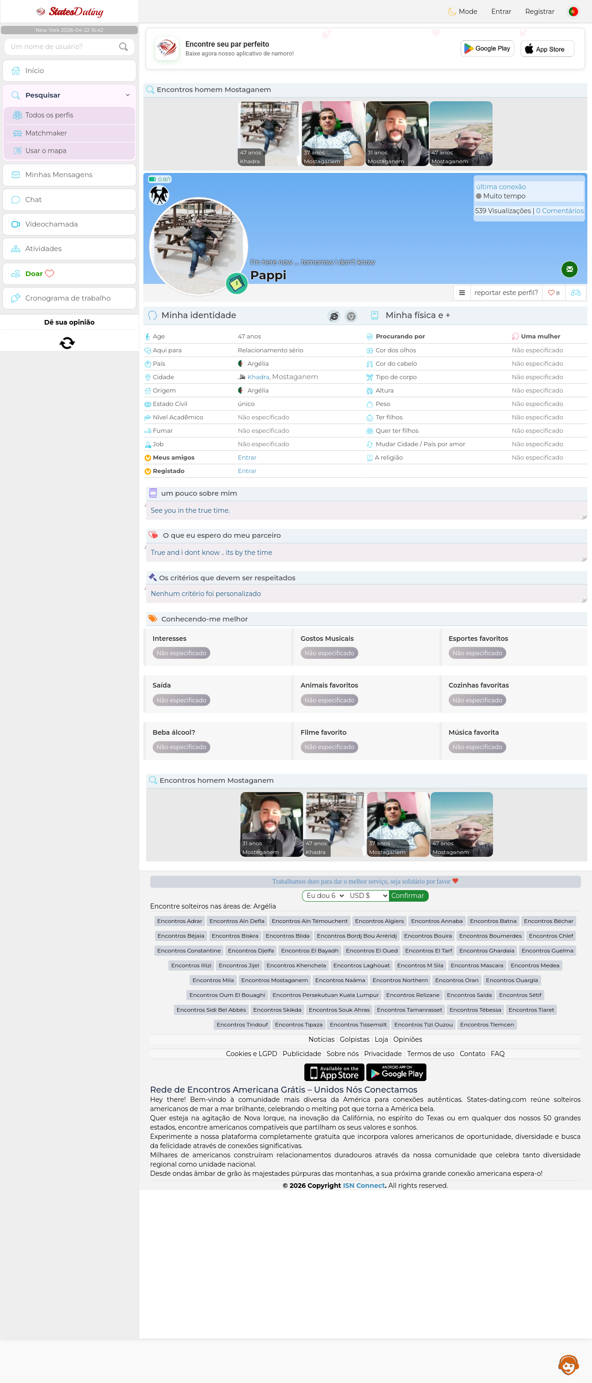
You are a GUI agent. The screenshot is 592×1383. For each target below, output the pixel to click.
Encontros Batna (493, 1113)
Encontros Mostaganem (274, 1172)
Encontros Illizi (191, 1158)
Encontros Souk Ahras (339, 1202)
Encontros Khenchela (296, 1158)
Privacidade (383, 1246)
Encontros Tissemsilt (358, 1217)
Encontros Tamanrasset (409, 1202)
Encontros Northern (400, 1172)
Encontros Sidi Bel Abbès (211, 1202)
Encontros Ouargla (512, 1172)
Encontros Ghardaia (486, 1143)
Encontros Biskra (235, 1128)
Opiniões (408, 1232)
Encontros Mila (213, 1172)
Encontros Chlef (551, 1128)
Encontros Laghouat (361, 1158)
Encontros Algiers (379, 1113)
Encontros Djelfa (251, 1143)
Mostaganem (295, 376)
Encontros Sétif (520, 1187)
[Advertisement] (365, 48)
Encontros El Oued (372, 1143)
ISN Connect (364, 1378)
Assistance (569, 1364)
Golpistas (355, 1232)
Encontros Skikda (277, 1202)
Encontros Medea (535, 1158)
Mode (462, 11)
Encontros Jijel (239, 1158)
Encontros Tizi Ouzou (423, 1217)
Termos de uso (430, 1246)
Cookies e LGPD (252, 1246)
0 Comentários (560, 211)
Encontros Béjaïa (181, 1128)
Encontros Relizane (412, 1187)
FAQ (498, 1246)
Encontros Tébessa (475, 1202)
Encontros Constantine (189, 1143)
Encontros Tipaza (299, 1217)
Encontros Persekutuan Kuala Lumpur (325, 1187)
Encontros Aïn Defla (237, 1113)
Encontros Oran (457, 1172)
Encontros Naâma (340, 1172)
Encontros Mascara (477, 1158)
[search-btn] (123, 47)
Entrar (501, 11)
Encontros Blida (287, 1128)
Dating (69, 11)
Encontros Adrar (179, 1113)
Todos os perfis (43, 115)
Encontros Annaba (437, 1113)
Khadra (258, 377)
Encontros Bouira (428, 1128)
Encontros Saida (469, 1187)
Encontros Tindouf (242, 1217)
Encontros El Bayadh (310, 1143)
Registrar (540, 11)
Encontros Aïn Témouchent (310, 1113)
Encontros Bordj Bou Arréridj (357, 1128)
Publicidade (302, 1246)
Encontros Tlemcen (487, 1217)
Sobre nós (343, 1246)
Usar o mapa (40, 150)
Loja (381, 1232)
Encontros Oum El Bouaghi (227, 1187)
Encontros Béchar (549, 1113)
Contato (473, 1246)
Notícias (321, 1232)
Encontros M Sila (420, 1158)
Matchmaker (40, 133)
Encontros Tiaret (531, 1202)
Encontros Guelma (548, 1143)
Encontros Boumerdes (490, 1128)
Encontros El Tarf (428, 1143)
